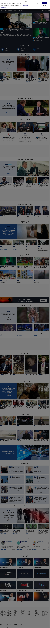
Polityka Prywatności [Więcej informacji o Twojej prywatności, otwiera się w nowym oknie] (3, 7)
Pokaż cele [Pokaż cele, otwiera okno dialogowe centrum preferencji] (44, 5)
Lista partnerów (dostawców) (25, 5)
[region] (25, 4)
